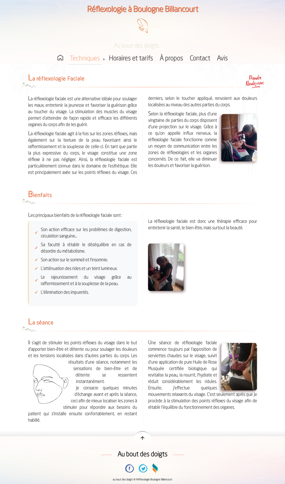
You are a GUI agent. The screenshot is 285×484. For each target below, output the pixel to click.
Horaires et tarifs (131, 59)
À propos (171, 59)
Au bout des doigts (142, 455)
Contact (200, 59)
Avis (222, 59)
